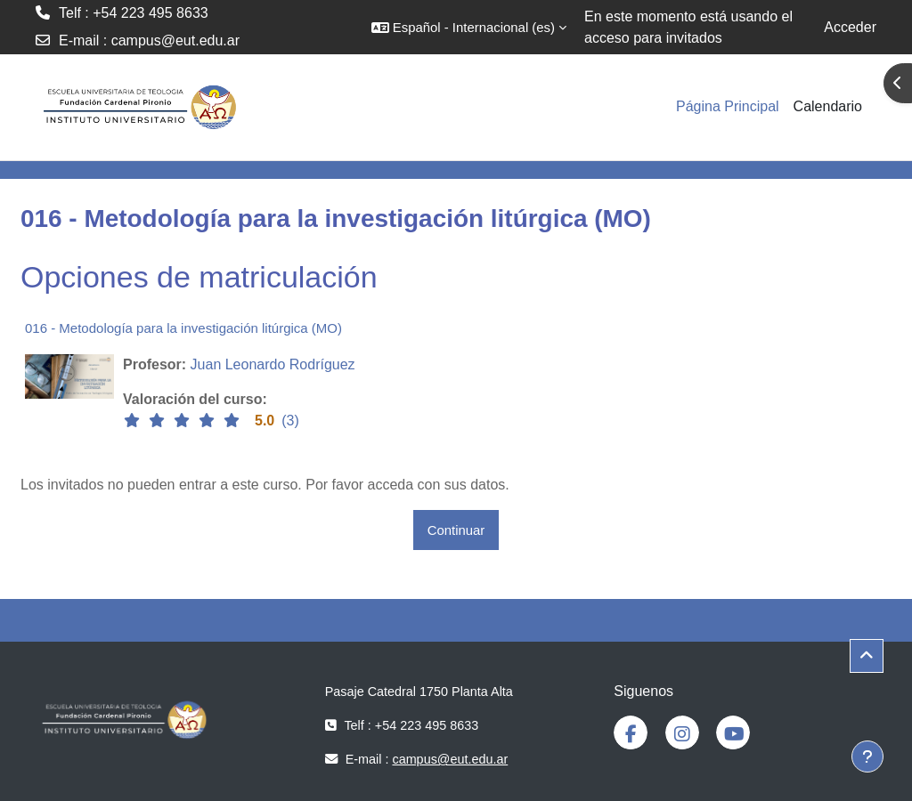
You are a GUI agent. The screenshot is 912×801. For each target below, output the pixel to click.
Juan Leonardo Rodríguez (273, 364)
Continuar (456, 530)
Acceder (850, 27)
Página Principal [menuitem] (727, 106)
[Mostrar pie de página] (867, 756)
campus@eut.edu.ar (175, 40)
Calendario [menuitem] (828, 106)
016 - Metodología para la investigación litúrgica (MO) (183, 328)
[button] (469, 27)
